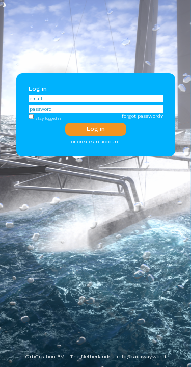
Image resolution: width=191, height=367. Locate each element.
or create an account (95, 141)
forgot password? (142, 116)
